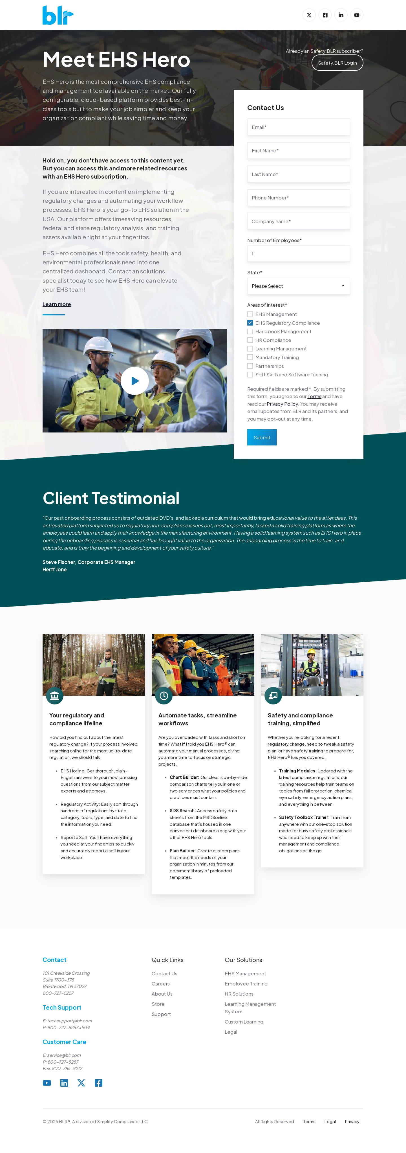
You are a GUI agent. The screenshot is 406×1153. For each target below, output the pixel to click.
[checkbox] (298, 344)
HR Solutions (239, 994)
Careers (161, 983)
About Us (162, 994)
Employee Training (246, 983)
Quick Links (168, 959)
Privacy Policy (282, 404)
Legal (231, 1032)
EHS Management (245, 973)
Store (158, 1004)
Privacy (352, 1121)
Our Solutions (243, 959)
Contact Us (164, 973)
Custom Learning (244, 1021)
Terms (314, 396)
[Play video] (135, 381)
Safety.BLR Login (337, 63)
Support (161, 1014)
